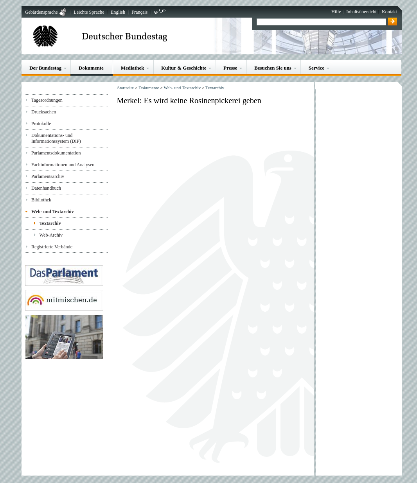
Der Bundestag (45, 68)
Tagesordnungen (47, 100)
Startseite (125, 87)
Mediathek (132, 68)
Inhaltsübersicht (361, 11)
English (118, 12)
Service (316, 68)
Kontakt (389, 11)
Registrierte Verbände (51, 247)
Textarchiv (50, 223)
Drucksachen (43, 112)
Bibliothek (41, 200)
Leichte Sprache (89, 12)
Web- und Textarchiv (52, 211)
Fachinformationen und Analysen (62, 164)
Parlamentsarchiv (47, 176)
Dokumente (91, 68)
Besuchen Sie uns (272, 68)
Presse (230, 68)
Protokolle (41, 123)
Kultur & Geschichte (183, 68)
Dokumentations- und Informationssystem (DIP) (56, 138)
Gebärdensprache (41, 12)
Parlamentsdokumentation (56, 153)
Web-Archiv (51, 235)
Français (139, 12)
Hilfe (336, 11)
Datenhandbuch (46, 188)
